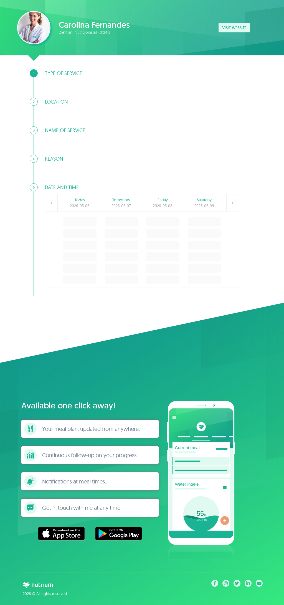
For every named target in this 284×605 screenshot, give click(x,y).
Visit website (234, 27)
